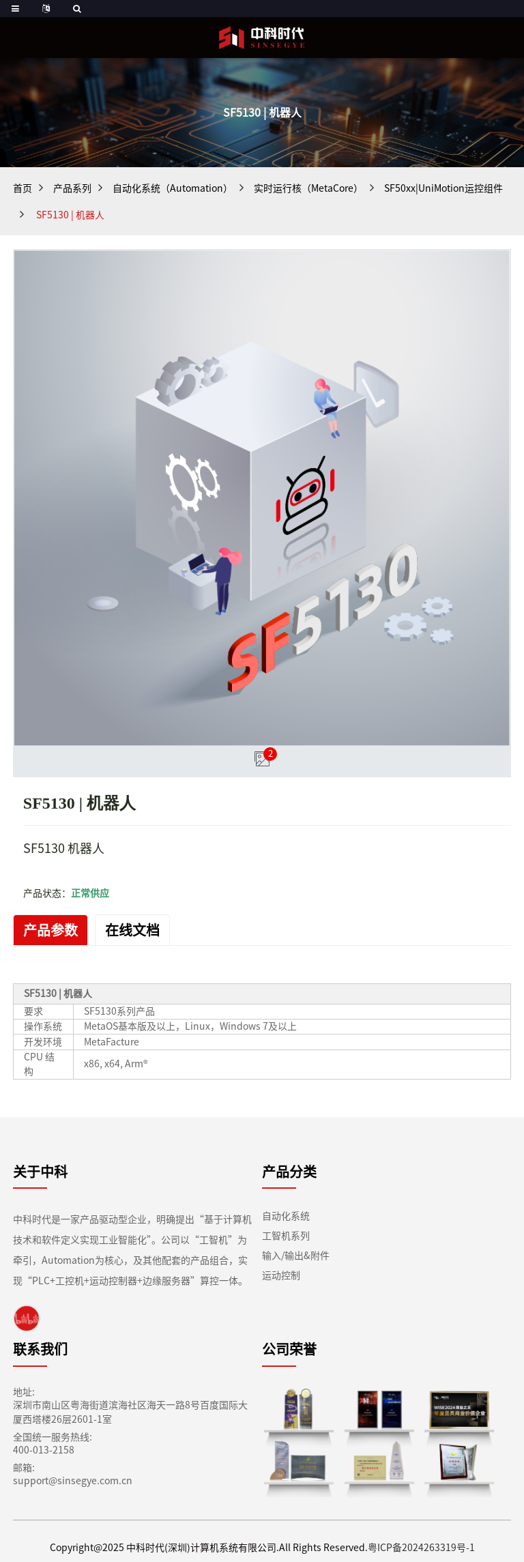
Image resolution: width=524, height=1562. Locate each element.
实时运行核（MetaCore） (300, 189)
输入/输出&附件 (296, 1256)
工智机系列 (286, 1236)
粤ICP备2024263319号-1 (412, 1548)
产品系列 (73, 189)
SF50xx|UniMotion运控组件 (430, 189)
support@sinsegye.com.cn (63, 1481)
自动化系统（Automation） (169, 189)
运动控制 (281, 1276)
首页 (22, 189)
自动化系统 (286, 1216)
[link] (26, 1318)
